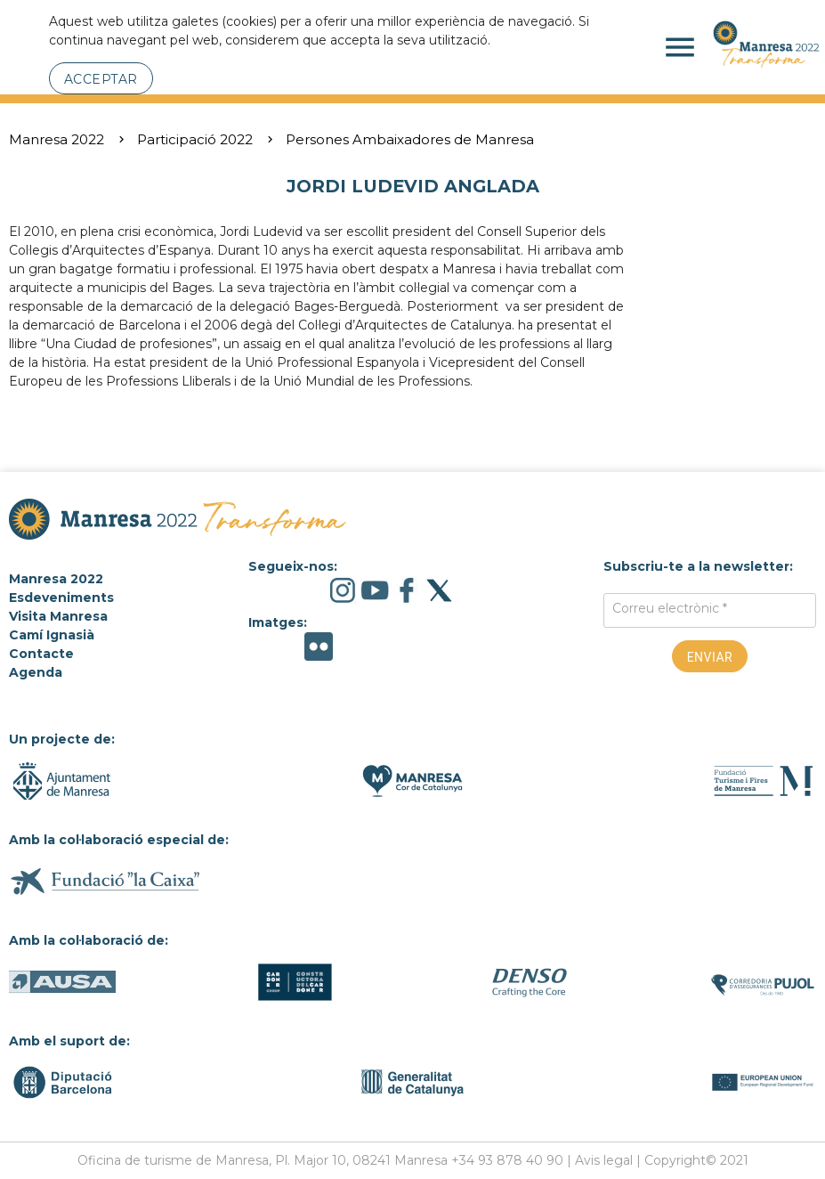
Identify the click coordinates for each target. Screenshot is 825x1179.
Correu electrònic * (669, 608)
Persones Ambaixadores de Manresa (410, 139)
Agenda (35, 672)
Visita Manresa (58, 616)
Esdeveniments (61, 598)
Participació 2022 (195, 139)
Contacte (41, 654)
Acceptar (101, 79)
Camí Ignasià (51, 635)
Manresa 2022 (56, 139)
